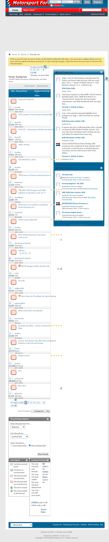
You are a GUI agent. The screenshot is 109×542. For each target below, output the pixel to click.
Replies (37, 91)
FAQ (21, 14)
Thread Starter (21, 91)
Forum (15, 10)
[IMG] (45, 477)
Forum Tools (29, 86)
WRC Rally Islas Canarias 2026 (73, 192)
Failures (21, 250)
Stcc (20, 370)
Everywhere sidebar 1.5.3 (79, 225)
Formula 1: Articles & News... (73, 107)
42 (10, 258)
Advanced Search (98, 14)
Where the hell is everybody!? (30, 310)
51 (38, 69)
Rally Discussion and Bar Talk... (74, 121)
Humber (72, 186)
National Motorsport (90, 189)
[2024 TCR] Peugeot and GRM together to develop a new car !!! (32, 191)
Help (87, 2)
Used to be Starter (75, 178)
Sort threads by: (17, 433)
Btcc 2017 (22, 385)
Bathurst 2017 (24, 355)
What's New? (29, 10)
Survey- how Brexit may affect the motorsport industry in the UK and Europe (37, 341)
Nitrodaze (72, 215)
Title (12, 91)
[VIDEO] (34, 502)
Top (48, 411)
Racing (23, 54)
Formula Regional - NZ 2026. (73, 183)
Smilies (45, 472)
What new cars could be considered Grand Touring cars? (33, 205)
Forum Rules (43, 510)
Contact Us (57, 524)
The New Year (67, 175)
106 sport (72, 195)
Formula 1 (86, 180)
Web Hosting (93, 524)
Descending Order (37, 445)
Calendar (27, 14)
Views (37, 95)
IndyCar (86, 208)
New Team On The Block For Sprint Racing (38, 296)
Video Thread (23, 144)
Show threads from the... (20, 423)
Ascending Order (18, 445)
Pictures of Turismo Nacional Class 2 (36, 175)
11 (34, 69)
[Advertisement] (57, 34)
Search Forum (42, 86)
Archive (84, 524)
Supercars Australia (26, 99)
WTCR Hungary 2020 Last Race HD (35, 266)
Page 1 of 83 (38, 67)
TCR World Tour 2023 (27, 159)
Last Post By (45, 91)
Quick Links (64, 14)
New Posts (13, 14)
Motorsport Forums (71, 524)
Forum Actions (50, 14)
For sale (21, 280)
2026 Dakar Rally (68, 88)
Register (97, 2)
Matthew (72, 206)
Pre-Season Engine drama (72, 212)
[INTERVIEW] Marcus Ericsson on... (75, 203)
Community (37, 14)
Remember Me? (57, 5)
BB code (44, 465)
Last (33, 72)
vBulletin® (56, 536)
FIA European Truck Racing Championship (35, 114)
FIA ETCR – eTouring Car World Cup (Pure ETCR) (37, 129)
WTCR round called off (27, 220)
